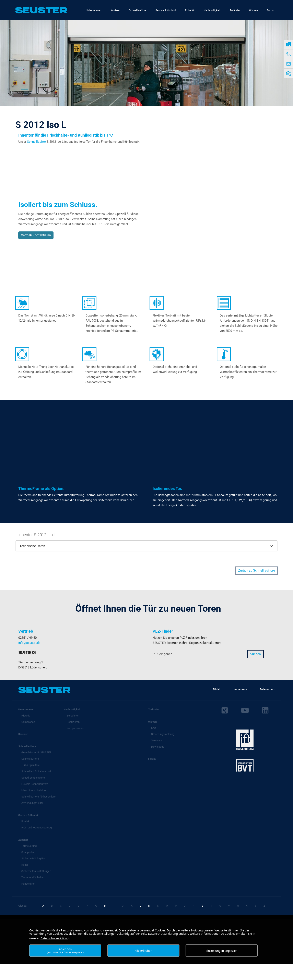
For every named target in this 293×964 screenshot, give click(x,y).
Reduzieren (73, 721)
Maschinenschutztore (33, 790)
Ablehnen (65, 950)
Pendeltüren (28, 883)
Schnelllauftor (37, 142)
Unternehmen (26, 709)
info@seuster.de (29, 643)
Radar (24, 864)
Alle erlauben (143, 951)
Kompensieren (75, 728)
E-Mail (216, 689)
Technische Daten (32, 546)
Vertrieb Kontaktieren (36, 235)
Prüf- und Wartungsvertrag (36, 827)
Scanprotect (28, 852)
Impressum (240, 689)
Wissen (152, 721)
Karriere (23, 734)
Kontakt (25, 821)
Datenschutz (267, 689)
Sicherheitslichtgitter (33, 858)
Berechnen (73, 715)
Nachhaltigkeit (72, 709)
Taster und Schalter (32, 877)
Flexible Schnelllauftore (34, 783)
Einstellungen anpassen (221, 951)
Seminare (156, 740)
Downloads (157, 746)
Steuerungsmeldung (162, 734)
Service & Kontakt (28, 815)
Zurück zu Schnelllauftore (256, 570)
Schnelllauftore (27, 746)
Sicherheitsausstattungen (36, 871)
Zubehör (23, 839)
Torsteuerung (29, 845)
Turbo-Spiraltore (30, 765)
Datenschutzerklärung (55, 938)
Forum (152, 758)
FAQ (153, 727)
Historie (25, 715)
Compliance (28, 721)
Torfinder (153, 709)
